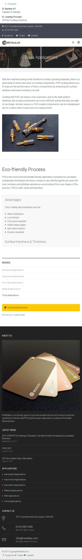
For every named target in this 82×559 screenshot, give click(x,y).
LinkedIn (33, 35)
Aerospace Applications (12, 270)
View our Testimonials (13, 315)
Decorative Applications (12, 283)
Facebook (7, 35)
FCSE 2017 (7, 448)
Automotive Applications (13, 276)
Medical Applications (11, 289)
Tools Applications (10, 295)
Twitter (20, 35)
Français (12, 4)
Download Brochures (16, 307)
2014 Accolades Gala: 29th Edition (17, 458)
